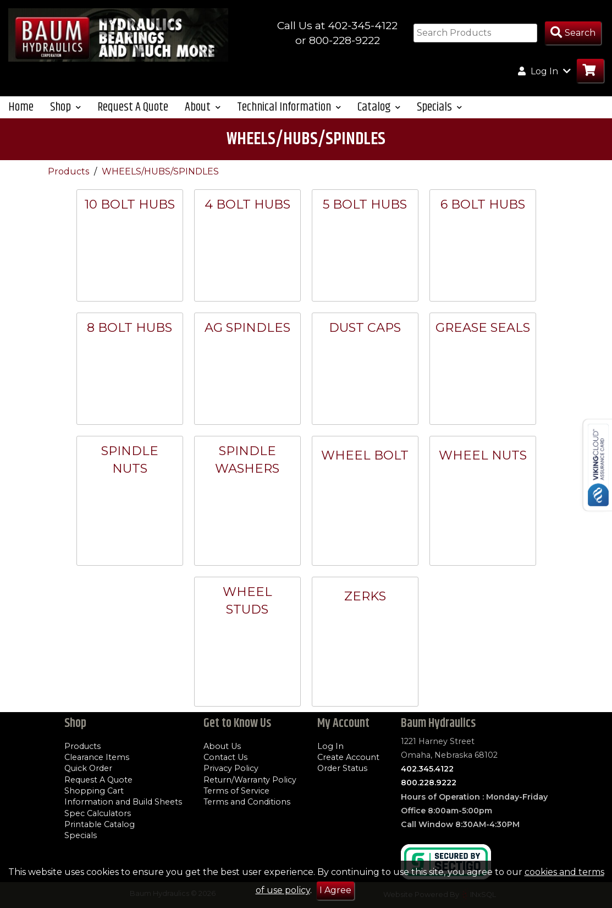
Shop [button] (65, 107)
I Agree (335, 890)
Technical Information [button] (289, 107)
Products (69, 171)
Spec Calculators (97, 813)
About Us (222, 746)
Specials (80, 835)
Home (21, 107)
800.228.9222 (428, 782)
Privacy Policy (230, 768)
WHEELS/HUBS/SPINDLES (160, 171)
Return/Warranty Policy (249, 780)
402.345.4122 (427, 769)
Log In (330, 746)
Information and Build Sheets (123, 802)
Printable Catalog (99, 824)
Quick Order (88, 768)
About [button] (202, 107)
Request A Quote (132, 107)
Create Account (348, 757)
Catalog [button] (378, 107)
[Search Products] (573, 33)
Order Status (342, 768)
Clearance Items (96, 757)
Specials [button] (439, 107)
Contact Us (225, 757)
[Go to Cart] (590, 71)
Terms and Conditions (246, 802)
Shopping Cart (94, 791)
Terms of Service (236, 791)
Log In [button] (544, 71)
